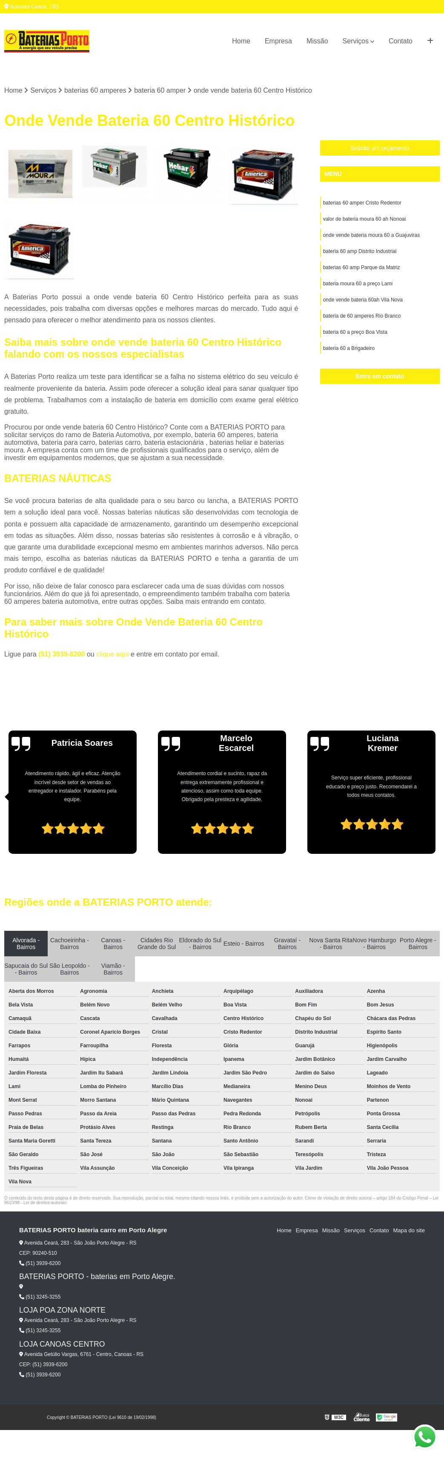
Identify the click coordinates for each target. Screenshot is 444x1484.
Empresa (278, 41)
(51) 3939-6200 (62, 654)
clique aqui (112, 654)
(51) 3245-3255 (39, 1297)
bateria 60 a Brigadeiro (349, 348)
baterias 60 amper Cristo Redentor (362, 203)
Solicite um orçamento (380, 148)
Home (241, 41)
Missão (317, 41)
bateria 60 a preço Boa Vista (355, 332)
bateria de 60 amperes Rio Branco (362, 316)
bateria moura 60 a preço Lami (357, 284)
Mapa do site (408, 1230)
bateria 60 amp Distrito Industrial (360, 251)
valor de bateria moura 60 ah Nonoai (364, 219)
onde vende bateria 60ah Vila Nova (363, 300)
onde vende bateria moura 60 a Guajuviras (371, 235)
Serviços (356, 41)
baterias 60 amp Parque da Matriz (361, 267)
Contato (400, 41)
